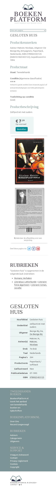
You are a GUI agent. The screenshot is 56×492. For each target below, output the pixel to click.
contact (13, 484)
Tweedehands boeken (20, 393)
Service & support (17, 449)
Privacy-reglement (19, 461)
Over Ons (14, 421)
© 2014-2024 (31, 483)
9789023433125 (37, 377)
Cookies (14, 464)
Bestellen (21, 129)
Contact (14, 458)
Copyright (14, 467)
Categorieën (16, 438)
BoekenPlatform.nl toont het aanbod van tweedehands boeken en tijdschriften (19, 404)
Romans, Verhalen (23, 278)
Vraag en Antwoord (19, 455)
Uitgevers (14, 441)
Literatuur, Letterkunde (25, 282)
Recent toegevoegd (19, 424)
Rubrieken (17, 430)
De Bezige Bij (36, 334)
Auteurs (14, 435)
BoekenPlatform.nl (25, 417)
